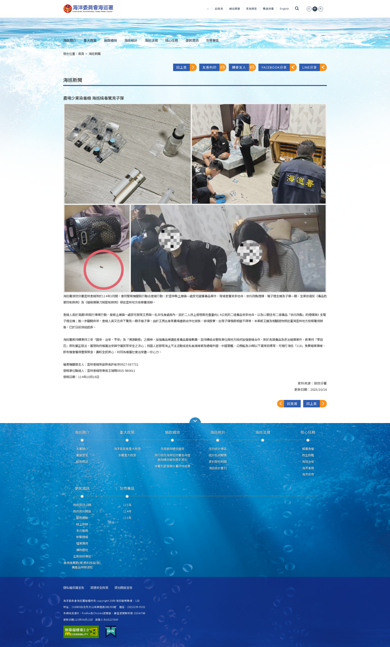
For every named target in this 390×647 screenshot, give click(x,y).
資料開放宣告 (123, 588)
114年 (127, 511)
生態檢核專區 (82, 556)
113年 (127, 518)
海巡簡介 (69, 40)
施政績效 (110, 40)
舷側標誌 (82, 461)
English (284, 8)
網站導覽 (234, 8)
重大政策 (90, 40)
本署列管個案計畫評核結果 (172, 466)
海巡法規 (151, 40)
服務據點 (82, 518)
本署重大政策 (127, 455)
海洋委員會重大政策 (127, 448)
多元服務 (82, 530)
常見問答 (251, 8)
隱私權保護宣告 (73, 588)
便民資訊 (192, 40)
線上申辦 (82, 524)
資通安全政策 (99, 588)
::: (208, 8)
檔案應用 (82, 543)
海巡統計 (130, 40)
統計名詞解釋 (218, 455)
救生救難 (308, 455)
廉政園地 (82, 550)
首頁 (81, 53)
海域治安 (308, 461)
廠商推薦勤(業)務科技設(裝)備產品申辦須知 (82, 565)
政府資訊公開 (82, 505)
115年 (127, 505)
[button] (195, 420)
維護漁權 (308, 448)
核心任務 (171, 40)
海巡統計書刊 (218, 468)
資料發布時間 (218, 461)
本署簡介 (82, 448)
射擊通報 (82, 537)
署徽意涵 (82, 455)
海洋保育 (308, 474)
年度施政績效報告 (172, 448)
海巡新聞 (94, 53)
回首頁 (219, 8)
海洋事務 (308, 468)
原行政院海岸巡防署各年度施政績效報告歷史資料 (172, 457)
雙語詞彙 (268, 8)
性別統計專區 (218, 448)
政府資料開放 (82, 511)
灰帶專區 (212, 40)
